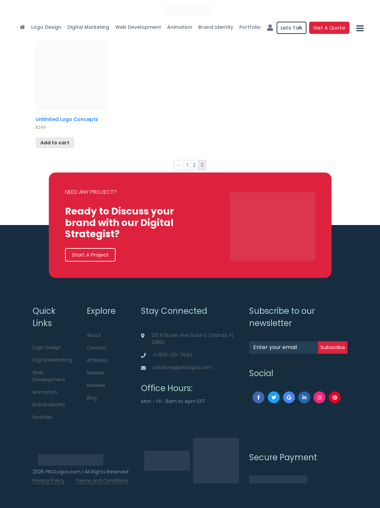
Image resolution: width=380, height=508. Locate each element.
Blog (92, 397)
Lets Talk (291, 27)
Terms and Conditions (102, 480)
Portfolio (250, 27)
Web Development (138, 27)
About (94, 335)
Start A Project (90, 254)
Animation (179, 27)
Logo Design (46, 27)
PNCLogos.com (63, 471)
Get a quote (329, 27)
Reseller (96, 372)
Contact (97, 347)
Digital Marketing (88, 27)
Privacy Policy (48, 480)
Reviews (96, 385)
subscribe (332, 347)
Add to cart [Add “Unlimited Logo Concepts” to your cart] (54, 142)
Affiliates (97, 360)
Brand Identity (215, 27)
